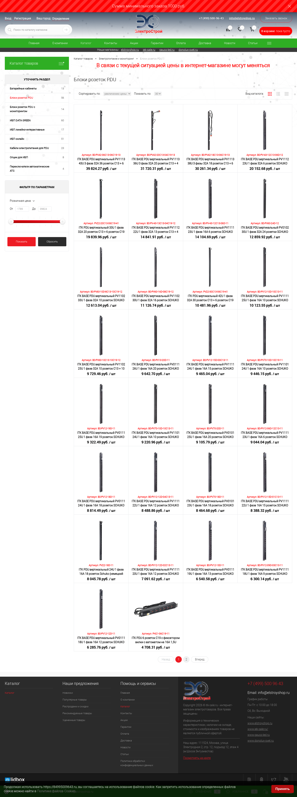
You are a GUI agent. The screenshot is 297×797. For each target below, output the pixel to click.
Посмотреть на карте (197, 757)
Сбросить (52, 241)
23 (62, 148)
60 (62, 120)
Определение (60, 18)
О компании (60, 43)
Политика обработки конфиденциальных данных (136, 763)
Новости (229, 43)
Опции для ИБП (19, 157)
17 (62, 129)
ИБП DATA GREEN (20, 120)
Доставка (205, 43)
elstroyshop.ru (130, 49)
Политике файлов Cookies (56, 791)
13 (62, 88)
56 (62, 97)
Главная (34, 43)
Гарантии (157, 43)
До (34, 208)
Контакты (110, 43)
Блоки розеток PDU (21, 97)
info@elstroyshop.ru (242, 18)
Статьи (253, 43)
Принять (282, 789)
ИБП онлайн (17, 138)
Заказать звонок (276, 18)
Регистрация (22, 18)
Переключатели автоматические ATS (29, 168)
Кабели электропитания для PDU (29, 148)
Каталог (86, 43)
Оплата (181, 43)
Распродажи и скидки (75, 706)
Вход (8, 18)
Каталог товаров (37, 63)
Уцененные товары (74, 720)
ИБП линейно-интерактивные (27, 129)
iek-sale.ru (149, 49)
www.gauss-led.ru (259, 734)
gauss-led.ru (167, 49)
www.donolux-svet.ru (261, 740)
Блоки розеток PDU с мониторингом (22, 109)
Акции (134, 43)
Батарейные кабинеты (23, 88)
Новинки (68, 692)
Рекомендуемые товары (77, 713)
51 (62, 138)
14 (62, 109)
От (11, 208)
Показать (21, 241)
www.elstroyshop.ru (260, 723)
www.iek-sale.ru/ (258, 729)
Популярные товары (75, 699)
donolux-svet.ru (188, 49)
